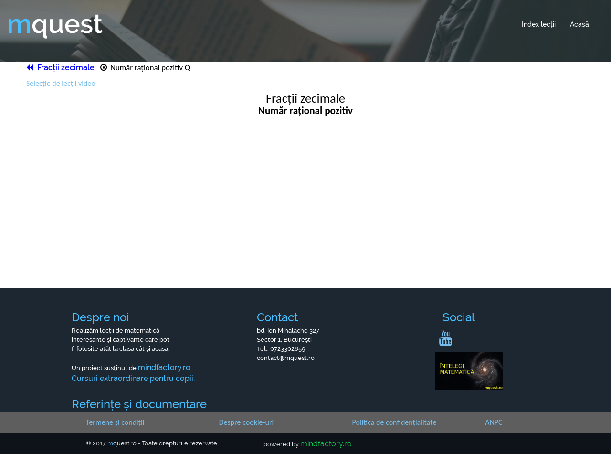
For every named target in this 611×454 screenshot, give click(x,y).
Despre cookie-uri (246, 422)
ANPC (493, 422)
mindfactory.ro (326, 443)
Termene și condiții (115, 422)
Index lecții (539, 24)
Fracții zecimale (61, 67)
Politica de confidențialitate (394, 422)
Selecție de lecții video (60, 83)
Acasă (579, 24)
